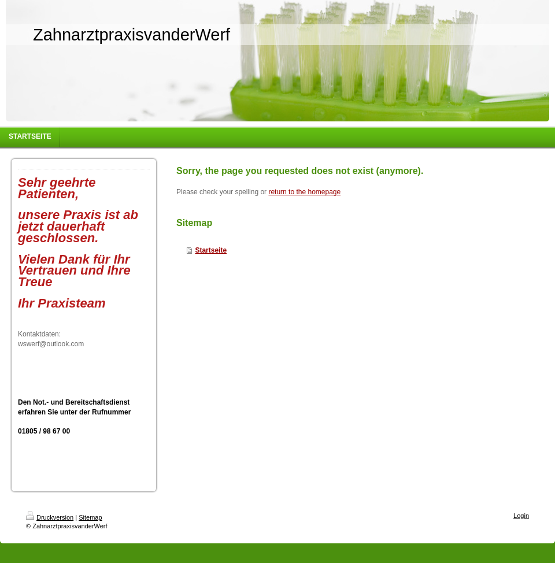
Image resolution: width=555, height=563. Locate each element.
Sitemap (90, 517)
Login (521, 515)
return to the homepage (304, 192)
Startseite (211, 250)
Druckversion (49, 517)
